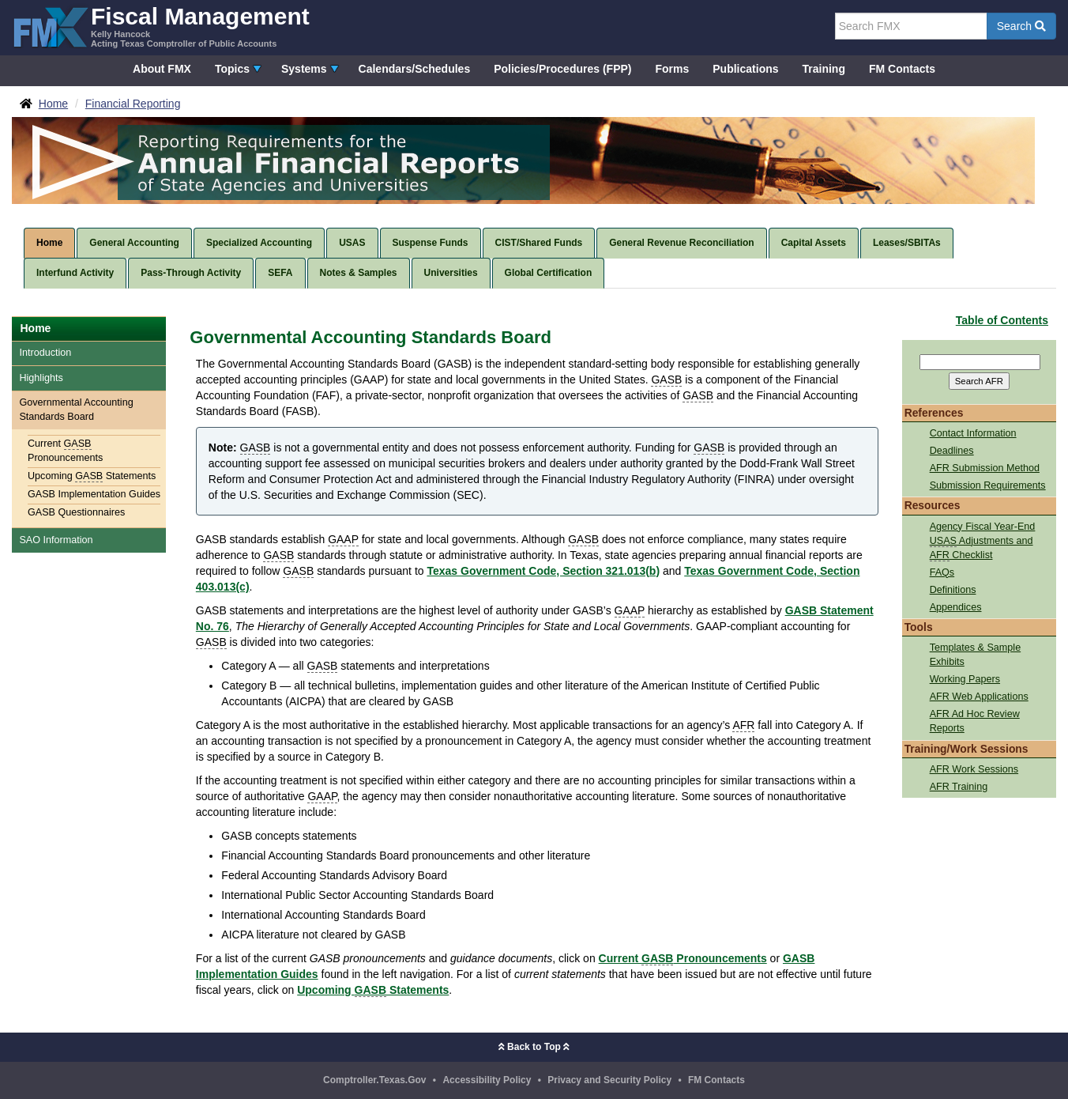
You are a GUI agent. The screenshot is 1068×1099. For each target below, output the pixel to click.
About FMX (162, 68)
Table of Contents (1002, 320)
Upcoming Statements (92, 476)
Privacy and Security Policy (609, 1080)
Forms (672, 68)
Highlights (40, 377)
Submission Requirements (988, 485)
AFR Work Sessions (974, 769)
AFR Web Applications (979, 696)
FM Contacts (902, 68)
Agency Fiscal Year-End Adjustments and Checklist (983, 541)
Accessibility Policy (486, 1080)
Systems (304, 68)
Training (824, 68)
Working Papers (965, 679)
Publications (745, 68)
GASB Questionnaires (76, 512)
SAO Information (55, 540)
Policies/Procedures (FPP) (562, 68)
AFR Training (959, 786)
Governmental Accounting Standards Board (76, 409)
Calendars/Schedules (415, 68)
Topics (232, 68)
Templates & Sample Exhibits (975, 654)
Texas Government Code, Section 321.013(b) (543, 571)
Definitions (953, 589)
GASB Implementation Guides (94, 494)
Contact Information (973, 433)
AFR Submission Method (985, 468)
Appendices (956, 607)
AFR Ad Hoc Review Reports (975, 721)
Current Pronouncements (65, 450)
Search (1021, 26)
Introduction (45, 352)
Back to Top (534, 1046)
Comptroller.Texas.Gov (374, 1080)
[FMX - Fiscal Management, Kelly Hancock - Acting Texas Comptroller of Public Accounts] (161, 25)
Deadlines (952, 450)
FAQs (942, 572)
